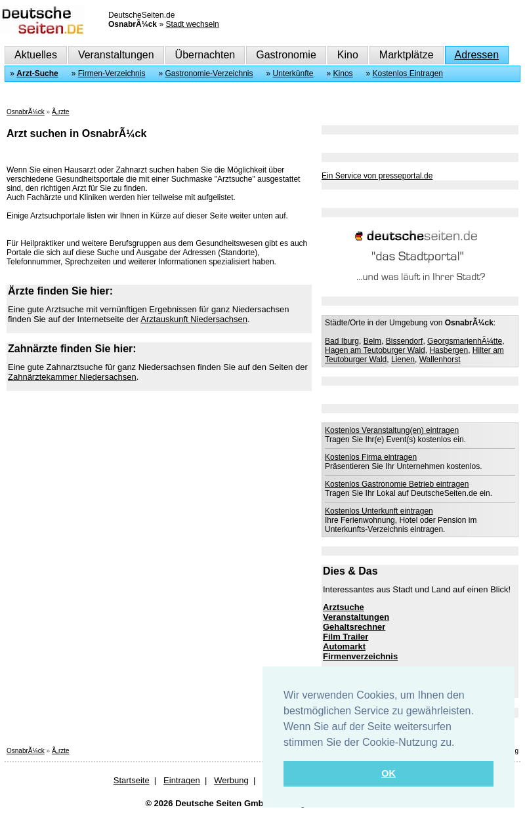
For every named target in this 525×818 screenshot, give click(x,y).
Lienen (403, 359)
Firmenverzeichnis (360, 656)
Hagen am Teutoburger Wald (375, 350)
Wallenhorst (440, 359)
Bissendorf (404, 341)
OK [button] (388, 773)
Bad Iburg (342, 341)
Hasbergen (448, 350)
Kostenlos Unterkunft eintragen (379, 511)
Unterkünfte (293, 73)
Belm (372, 341)
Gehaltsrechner (354, 627)
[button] (459, 743)
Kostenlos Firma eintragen (371, 457)
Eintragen (181, 780)
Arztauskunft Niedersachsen (193, 319)
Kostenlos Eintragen (408, 73)
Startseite (132, 780)
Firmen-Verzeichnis (112, 73)
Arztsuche (343, 607)
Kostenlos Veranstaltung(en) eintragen (392, 430)
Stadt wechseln (192, 24)
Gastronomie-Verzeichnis (209, 73)
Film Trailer (345, 637)
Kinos (343, 73)
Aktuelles (35, 54)
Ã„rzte (61, 111)
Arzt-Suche (37, 73)
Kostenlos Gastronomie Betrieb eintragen (397, 484)
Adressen (477, 54)
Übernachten (205, 54)
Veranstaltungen (116, 54)
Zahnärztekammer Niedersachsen (72, 377)
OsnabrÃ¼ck (26, 111)
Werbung (231, 780)
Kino (347, 54)
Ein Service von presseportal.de (377, 175)
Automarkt (344, 646)
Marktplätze (406, 54)
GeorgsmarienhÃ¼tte (464, 341)
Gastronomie (286, 54)
